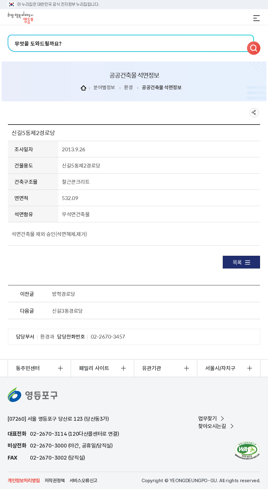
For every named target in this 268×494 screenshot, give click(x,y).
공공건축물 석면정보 (161, 87)
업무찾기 (207, 418)
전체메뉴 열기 (256, 18)
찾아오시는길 (212, 426)
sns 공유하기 (254, 112)
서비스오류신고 (83, 480)
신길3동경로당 (67, 310)
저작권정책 (55, 480)
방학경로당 (63, 293)
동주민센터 (28, 368)
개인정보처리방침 (24, 480)
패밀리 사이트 (94, 368)
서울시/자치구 (220, 368)
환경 (128, 87)
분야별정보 (104, 87)
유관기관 (151, 368)
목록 (241, 262)
